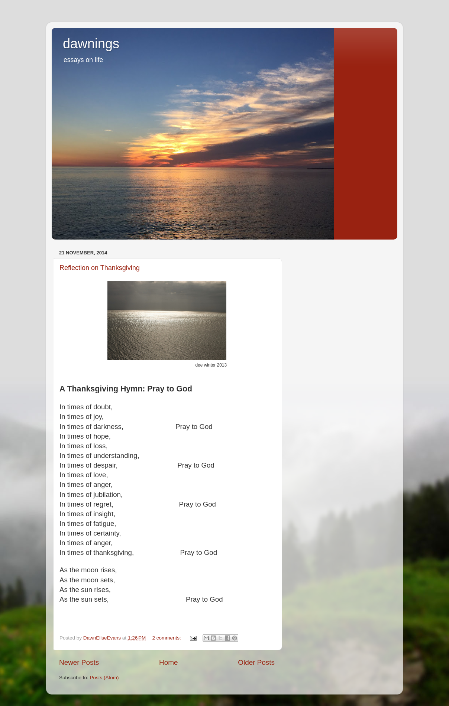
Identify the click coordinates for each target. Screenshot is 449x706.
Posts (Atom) (104, 677)
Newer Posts (79, 662)
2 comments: (167, 638)
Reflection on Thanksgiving (99, 267)
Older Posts (256, 662)
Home (168, 662)
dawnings (91, 43)
